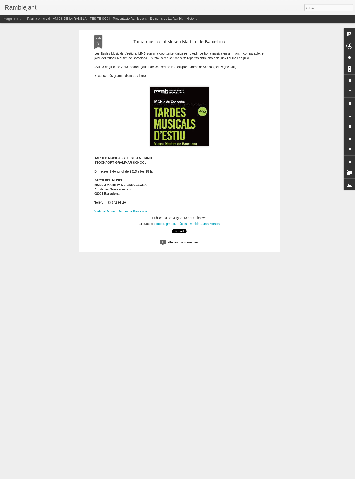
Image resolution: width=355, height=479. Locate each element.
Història (192, 18)
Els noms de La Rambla (166, 18)
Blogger (198, 476)
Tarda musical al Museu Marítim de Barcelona (179, 34)
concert (159, 217)
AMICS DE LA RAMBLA (70, 18)
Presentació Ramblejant (130, 18)
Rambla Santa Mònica (204, 217)
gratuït (170, 217)
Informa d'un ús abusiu (215, 476)
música (182, 217)
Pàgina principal (38, 18)
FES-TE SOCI (100, 18)
